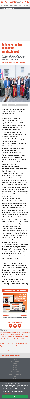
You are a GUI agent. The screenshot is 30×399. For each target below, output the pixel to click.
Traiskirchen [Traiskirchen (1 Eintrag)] (7, 346)
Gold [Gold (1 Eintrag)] (7, 334)
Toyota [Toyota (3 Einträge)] (2, 346)
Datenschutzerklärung (15, 374)
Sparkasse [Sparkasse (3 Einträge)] (25, 341)
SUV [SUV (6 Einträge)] (13, 343)
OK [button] (15, 396)
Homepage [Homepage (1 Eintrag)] (17, 334)
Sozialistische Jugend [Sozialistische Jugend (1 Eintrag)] (17, 341)
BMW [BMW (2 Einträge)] (8, 332)
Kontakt (15, 378)
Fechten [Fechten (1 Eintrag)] (22, 332)
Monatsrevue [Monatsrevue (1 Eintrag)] (19, 336)
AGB (15, 376)
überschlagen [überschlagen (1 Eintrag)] (13, 350)
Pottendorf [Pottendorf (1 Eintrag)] (2, 341)
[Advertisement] (15, 25)
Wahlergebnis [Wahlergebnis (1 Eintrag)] (13, 348)
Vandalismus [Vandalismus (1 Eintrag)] (26, 346)
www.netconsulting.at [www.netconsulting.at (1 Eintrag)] (5, 350)
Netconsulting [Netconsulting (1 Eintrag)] (3, 338)
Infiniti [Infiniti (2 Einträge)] (21, 334)
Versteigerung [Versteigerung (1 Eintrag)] (3, 348)
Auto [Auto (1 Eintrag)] (1, 332)
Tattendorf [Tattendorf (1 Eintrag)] (17, 343)
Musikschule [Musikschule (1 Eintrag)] (25, 336)
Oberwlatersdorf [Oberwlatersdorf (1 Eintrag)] (18, 338)
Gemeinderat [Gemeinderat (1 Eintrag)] (3, 334)
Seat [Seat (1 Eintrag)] (11, 341)
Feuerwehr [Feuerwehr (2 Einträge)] (27, 332)
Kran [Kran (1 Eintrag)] (8, 336)
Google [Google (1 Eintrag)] (10, 334)
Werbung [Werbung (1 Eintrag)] (19, 348)
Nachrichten (6, 5)
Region (20, 5)
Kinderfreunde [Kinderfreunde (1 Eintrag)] (3, 336)
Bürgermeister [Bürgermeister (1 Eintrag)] (16, 332)
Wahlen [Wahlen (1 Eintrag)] (8, 348)
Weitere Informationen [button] (7, 393)
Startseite (15, 359)
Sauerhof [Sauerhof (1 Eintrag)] (7, 341)
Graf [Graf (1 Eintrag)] (13, 334)
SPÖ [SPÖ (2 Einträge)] (10, 343)
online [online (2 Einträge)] (23, 338)
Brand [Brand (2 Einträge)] (11, 332)
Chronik (15, 5)
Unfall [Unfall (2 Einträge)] (21, 346)
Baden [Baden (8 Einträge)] (4, 332)
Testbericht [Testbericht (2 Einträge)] (23, 343)
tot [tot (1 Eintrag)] (26, 343)
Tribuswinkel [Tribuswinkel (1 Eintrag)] (13, 346)
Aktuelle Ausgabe (5, 2)
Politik (11, 5)
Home (2, 5)
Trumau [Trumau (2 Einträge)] (18, 346)
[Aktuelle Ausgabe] (5, 1)
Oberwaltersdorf (12, 62)
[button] (1, 2)
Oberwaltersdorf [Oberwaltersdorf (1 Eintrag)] (10, 338)
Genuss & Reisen (26, 5)
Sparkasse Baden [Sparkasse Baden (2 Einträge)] (4, 343)
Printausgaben (15, 361)
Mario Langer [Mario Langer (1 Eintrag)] (12, 336)
